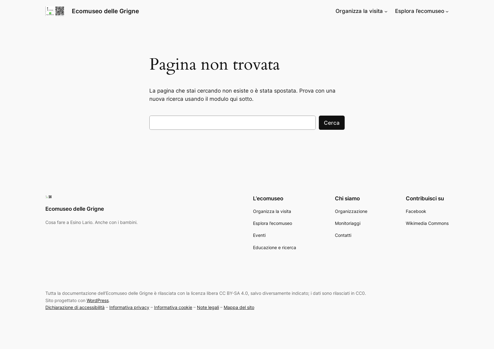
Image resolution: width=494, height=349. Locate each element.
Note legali (208, 307)
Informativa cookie (173, 307)
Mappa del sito (239, 307)
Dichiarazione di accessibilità (75, 307)
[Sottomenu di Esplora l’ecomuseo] (447, 11)
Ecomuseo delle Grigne (105, 11)
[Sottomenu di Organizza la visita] (386, 11)
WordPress (98, 300)
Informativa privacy (129, 307)
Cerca (332, 123)
